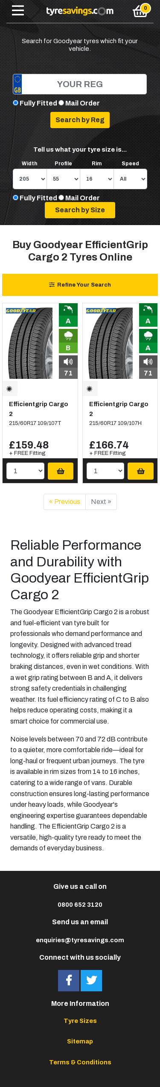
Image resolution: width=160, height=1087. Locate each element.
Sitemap (80, 1041)
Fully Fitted (38, 103)
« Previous (64, 501)
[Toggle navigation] (17, 11)
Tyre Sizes (80, 1020)
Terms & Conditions (80, 1062)
